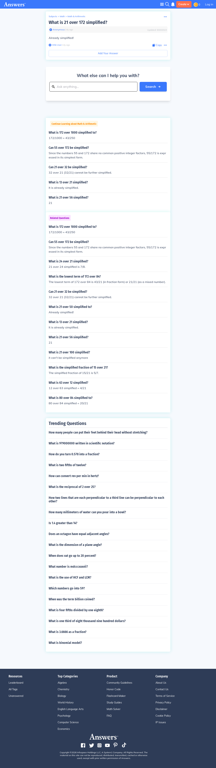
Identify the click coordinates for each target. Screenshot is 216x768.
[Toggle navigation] (162, 4)
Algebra (62, 682)
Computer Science (68, 722)
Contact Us (162, 689)
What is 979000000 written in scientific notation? (82, 443)
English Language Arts (71, 709)
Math (62, 16)
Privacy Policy (163, 702)
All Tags (13, 689)
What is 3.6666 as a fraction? (67, 632)
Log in (209, 4)
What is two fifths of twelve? (67, 465)
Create (183, 4)
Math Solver (113, 709)
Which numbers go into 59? (67, 588)
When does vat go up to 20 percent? (72, 556)
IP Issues (161, 722)
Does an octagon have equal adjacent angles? (79, 534)
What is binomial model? (65, 643)
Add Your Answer (108, 53)
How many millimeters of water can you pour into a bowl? (87, 512)
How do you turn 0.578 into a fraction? (74, 454)
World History (66, 702)
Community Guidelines (119, 682)
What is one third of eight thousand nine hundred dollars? (87, 621)
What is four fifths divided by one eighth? (76, 610)
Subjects (53, 16)
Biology (62, 696)
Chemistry (63, 689)
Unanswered (16, 696)
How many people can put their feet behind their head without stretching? (98, 432)
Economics (64, 729)
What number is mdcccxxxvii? (68, 567)
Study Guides (114, 702)
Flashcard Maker (116, 696)
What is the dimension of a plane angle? (75, 545)
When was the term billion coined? (72, 599)
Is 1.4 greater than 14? (63, 523)
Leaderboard (16, 682)
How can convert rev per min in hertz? (74, 476)
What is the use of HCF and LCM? (70, 577)
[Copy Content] (157, 45)
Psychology (64, 715)
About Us (161, 682)
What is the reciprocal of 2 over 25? (72, 487)
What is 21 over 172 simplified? (78, 22)
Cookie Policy (163, 715)
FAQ (109, 715)
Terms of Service (165, 696)
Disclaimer (161, 709)
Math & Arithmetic (76, 16)
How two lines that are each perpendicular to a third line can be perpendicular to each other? (106, 499)
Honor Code (114, 689)
